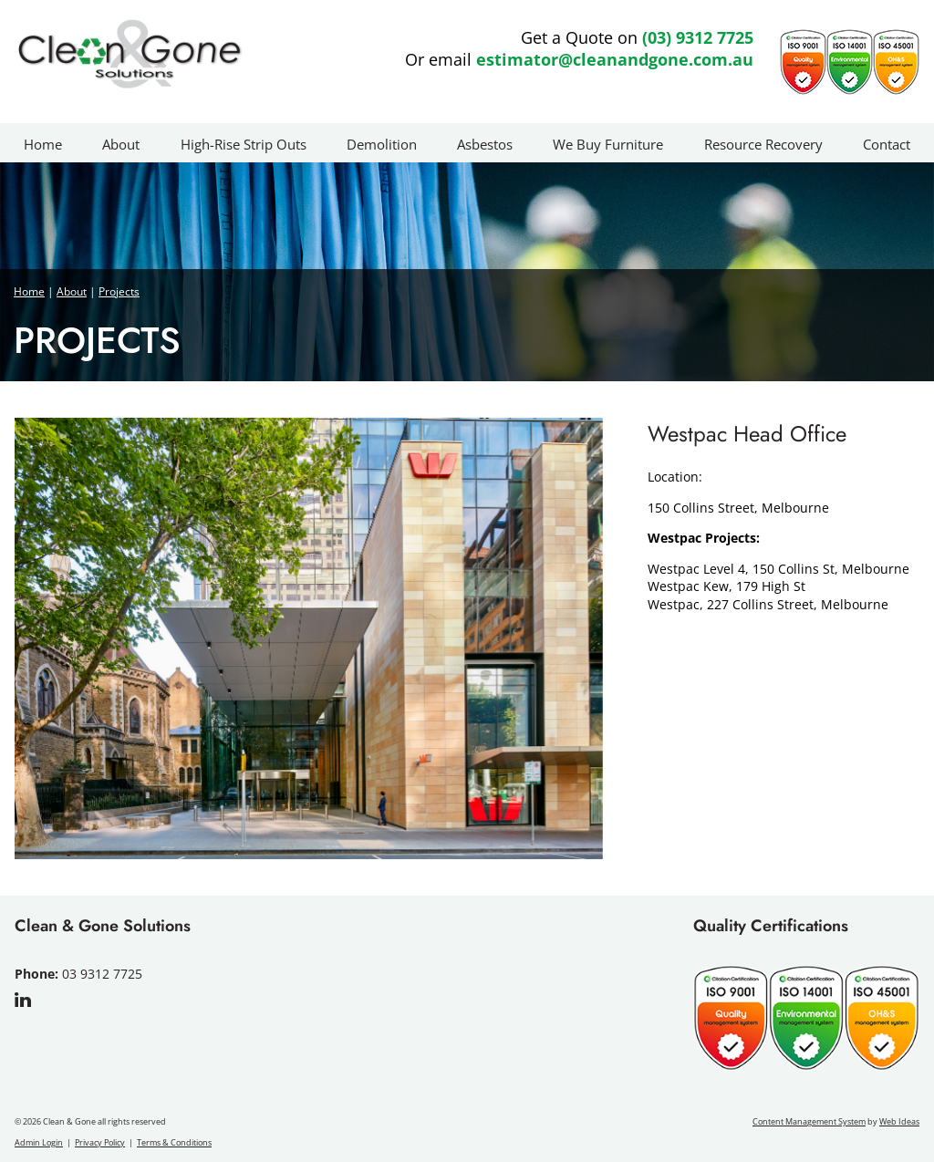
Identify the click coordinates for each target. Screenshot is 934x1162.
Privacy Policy (100, 1142)
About (121, 144)
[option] (309, 638)
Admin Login (39, 1142)
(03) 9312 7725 (697, 37)
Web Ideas (899, 1121)
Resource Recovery (763, 144)
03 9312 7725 (102, 973)
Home (43, 144)
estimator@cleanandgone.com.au (614, 59)
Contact (886, 144)
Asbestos (485, 144)
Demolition (382, 144)
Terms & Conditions (174, 1142)
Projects (119, 291)
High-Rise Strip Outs (243, 144)
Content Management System (809, 1121)
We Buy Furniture (608, 144)
